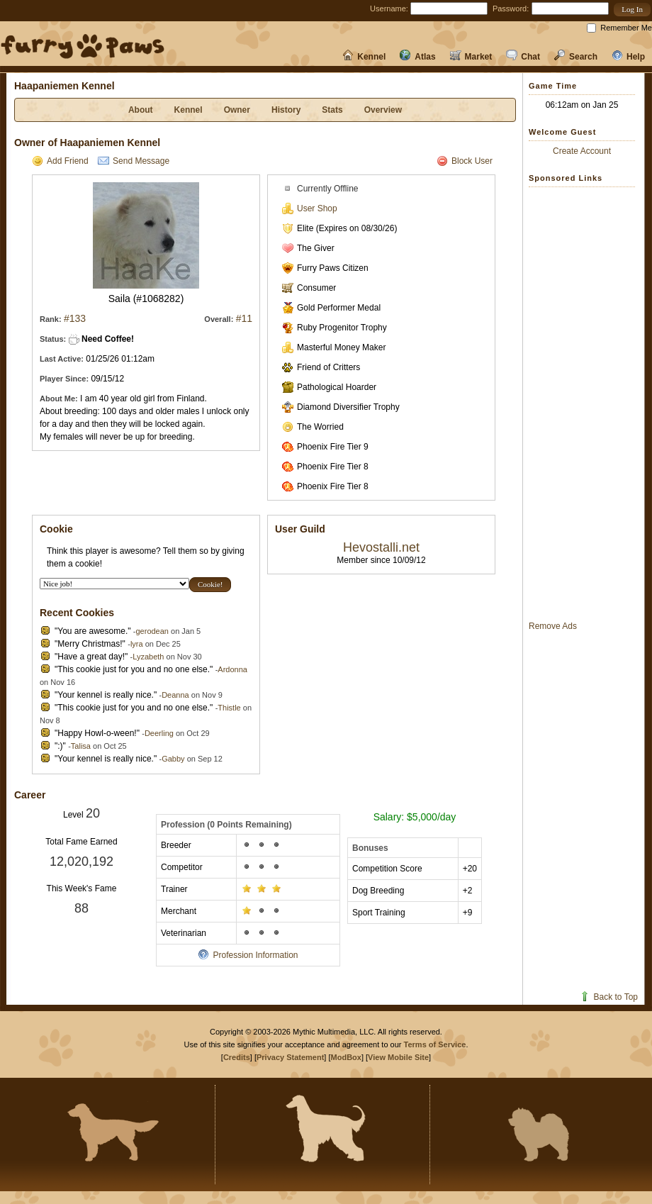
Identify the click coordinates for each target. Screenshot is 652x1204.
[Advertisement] (585, 403)
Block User (465, 161)
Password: (511, 8)
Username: (389, 8)
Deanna (175, 695)
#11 (244, 318)
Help (628, 57)
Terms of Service (435, 1044)
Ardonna (232, 669)
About (140, 110)
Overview (383, 110)
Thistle (229, 707)
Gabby (173, 758)
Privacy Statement (290, 1057)
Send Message (133, 161)
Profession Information (248, 955)
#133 (75, 318)
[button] (632, 9)
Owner (237, 110)
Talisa (81, 746)
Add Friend (60, 161)
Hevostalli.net (381, 547)
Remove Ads (553, 626)
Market (471, 57)
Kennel (364, 57)
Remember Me (626, 27)
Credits (236, 1057)
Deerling (159, 733)
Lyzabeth (148, 656)
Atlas (417, 57)
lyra (136, 644)
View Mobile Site (398, 1057)
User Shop (309, 208)
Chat (523, 57)
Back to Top (608, 997)
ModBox (346, 1057)
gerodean (152, 631)
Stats (332, 110)
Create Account (582, 151)
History (285, 110)
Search (575, 57)
